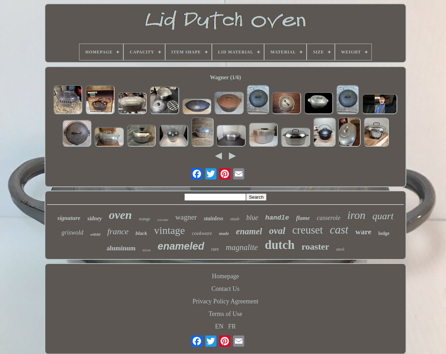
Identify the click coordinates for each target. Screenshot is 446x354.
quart (383, 216)
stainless (213, 218)
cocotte (162, 219)
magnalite (242, 247)
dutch (280, 245)
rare (215, 249)
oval (277, 231)
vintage (169, 230)
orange (145, 218)
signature (68, 218)
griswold (72, 232)
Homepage (225, 276)
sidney (94, 218)
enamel (249, 231)
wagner (186, 217)
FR (232, 326)
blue (252, 217)
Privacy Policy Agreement (226, 301)
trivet (147, 250)
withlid (95, 234)
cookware (202, 233)
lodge (384, 233)
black (141, 233)
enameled (180, 246)
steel (340, 249)
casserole (328, 217)
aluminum (121, 248)
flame (303, 218)
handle (277, 218)
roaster (315, 247)
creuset (307, 230)
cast (339, 229)
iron (356, 215)
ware (363, 231)
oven (120, 214)
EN (219, 326)
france (118, 231)
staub (234, 218)
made (224, 233)
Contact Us (226, 288)
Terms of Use (226, 313)
